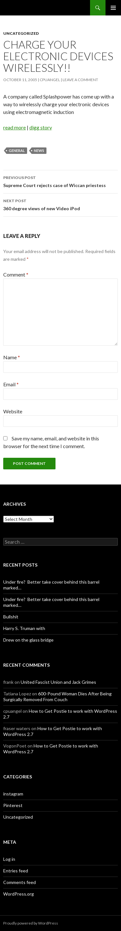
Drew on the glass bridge (28, 640)
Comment (15, 274)
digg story (40, 127)
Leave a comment (80, 79)
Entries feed (15, 870)
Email (11, 384)
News (39, 150)
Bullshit (10, 616)
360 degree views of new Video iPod (60, 204)
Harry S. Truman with (24, 628)
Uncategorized (21, 33)
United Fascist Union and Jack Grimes (58, 682)
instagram (13, 793)
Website (12, 411)
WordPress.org (18, 894)
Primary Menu (113, 7)
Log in (9, 859)
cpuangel (50, 79)
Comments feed (19, 882)
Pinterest (13, 805)
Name (11, 357)
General (17, 150)
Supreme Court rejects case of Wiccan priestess (60, 181)
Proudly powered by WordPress (30, 923)
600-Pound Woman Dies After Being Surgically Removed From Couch (57, 696)
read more (14, 127)
